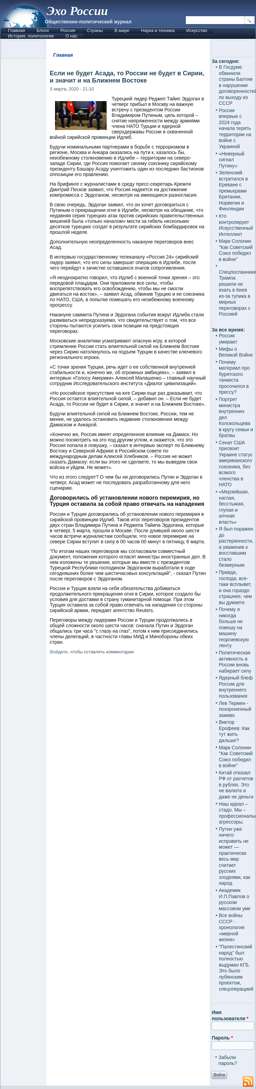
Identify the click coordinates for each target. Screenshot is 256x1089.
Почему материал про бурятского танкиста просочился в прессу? (234, 377)
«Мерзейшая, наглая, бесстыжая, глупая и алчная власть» (234, 507)
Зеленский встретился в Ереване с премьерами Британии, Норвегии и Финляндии (233, 190)
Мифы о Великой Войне (236, 352)
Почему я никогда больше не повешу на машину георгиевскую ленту (234, 627)
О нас (71, 36)
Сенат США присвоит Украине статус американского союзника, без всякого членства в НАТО (236, 464)
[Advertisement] (128, 715)
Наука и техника (158, 30)
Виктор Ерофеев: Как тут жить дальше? (234, 731)
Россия (68, 30)
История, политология (31, 36)
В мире (122, 30)
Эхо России (77, 11)
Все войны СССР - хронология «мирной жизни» (231, 927)
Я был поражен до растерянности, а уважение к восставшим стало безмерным (236, 547)
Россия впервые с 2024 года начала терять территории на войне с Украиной (235, 128)
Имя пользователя (230, 1015)
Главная (16, 30)
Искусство (196, 30)
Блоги (42, 30)
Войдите (59, 651)
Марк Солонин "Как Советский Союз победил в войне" (236, 250)
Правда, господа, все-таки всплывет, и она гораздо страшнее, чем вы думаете (235, 587)
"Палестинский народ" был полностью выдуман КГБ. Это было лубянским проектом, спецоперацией (236, 968)
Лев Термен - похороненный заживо (235, 709)
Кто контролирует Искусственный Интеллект (236, 225)
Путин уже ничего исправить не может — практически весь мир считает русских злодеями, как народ (234, 856)
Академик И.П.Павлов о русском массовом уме (234, 899)
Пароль (222, 1038)
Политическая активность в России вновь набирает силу (235, 662)
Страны (95, 30)
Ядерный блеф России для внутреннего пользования (236, 687)
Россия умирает (228, 339)
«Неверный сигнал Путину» (231, 159)
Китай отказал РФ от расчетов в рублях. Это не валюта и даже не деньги (236, 784)
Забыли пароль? (227, 1060)
